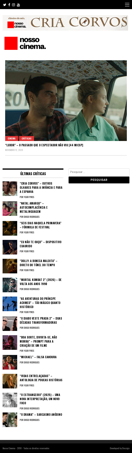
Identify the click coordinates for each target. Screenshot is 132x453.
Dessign (125, 448)
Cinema (11, 138)
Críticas (26, 138)
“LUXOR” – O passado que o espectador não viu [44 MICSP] (44, 145)
